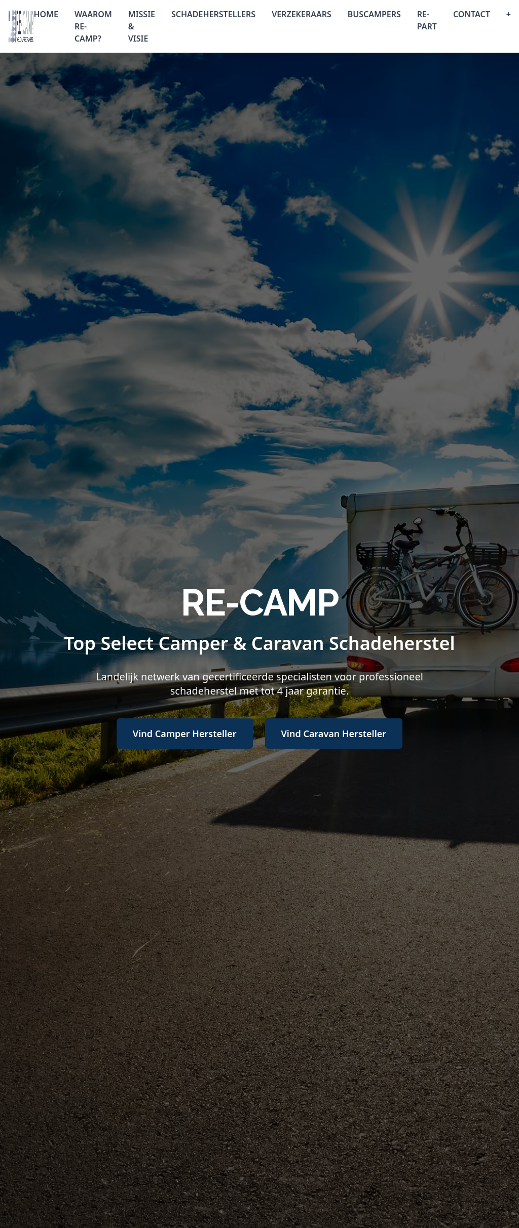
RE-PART (427, 20)
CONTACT (471, 14)
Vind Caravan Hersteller (334, 733)
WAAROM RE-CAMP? (93, 26)
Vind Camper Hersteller (185, 733)
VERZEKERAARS (301, 14)
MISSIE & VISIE (141, 26)
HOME (45, 14)
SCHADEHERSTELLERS (213, 14)
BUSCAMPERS (374, 14)
